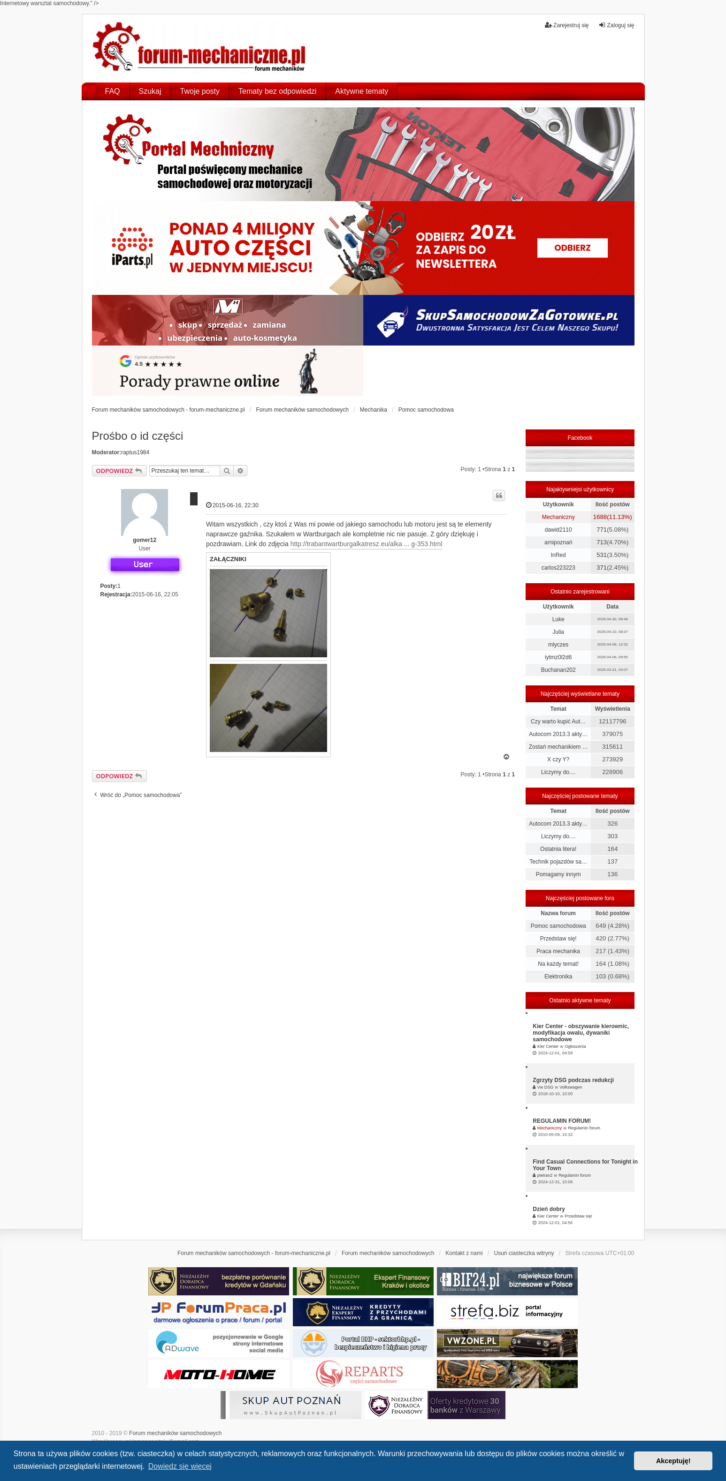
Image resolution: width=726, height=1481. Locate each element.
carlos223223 (558, 567)
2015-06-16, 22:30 (232, 505)
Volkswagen (570, 1087)
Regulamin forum (584, 1128)
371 (601, 567)
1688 (600, 516)
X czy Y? (558, 759)
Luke (558, 619)
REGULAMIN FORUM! (562, 1121)
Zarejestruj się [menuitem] (566, 25)
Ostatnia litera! (558, 849)
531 (601, 554)
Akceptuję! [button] (673, 1461)
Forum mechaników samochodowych (175, 1433)
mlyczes (558, 644)
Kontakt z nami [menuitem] (463, 1253)
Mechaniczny (558, 517)
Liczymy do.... (558, 772)
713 (601, 542)
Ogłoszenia (575, 1046)
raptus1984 (135, 452)
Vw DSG (545, 1087)
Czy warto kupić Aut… (558, 721)
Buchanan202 (558, 670)
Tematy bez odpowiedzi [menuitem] (277, 91)
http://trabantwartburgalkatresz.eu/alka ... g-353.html (366, 544)
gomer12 (144, 540)
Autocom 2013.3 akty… (558, 734)
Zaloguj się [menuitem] (616, 25)
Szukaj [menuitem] (150, 91)
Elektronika (558, 976)
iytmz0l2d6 (558, 657)
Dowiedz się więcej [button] (180, 1466)
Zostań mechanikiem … (558, 747)
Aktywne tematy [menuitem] (361, 91)
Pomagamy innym (558, 874)
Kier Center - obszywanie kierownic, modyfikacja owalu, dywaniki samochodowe (581, 1033)
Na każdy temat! (558, 964)
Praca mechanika (558, 951)
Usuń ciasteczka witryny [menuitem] (524, 1253)
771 (601, 529)
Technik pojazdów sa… (558, 861)
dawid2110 (558, 529)
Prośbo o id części (137, 435)
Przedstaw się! (558, 938)
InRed (558, 555)
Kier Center (548, 1046)
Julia (558, 632)
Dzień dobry (549, 1209)
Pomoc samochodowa (558, 926)
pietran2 (545, 1175)
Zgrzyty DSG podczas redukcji (573, 1080)
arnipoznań (558, 542)
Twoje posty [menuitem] (200, 91)
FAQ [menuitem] (112, 91)
